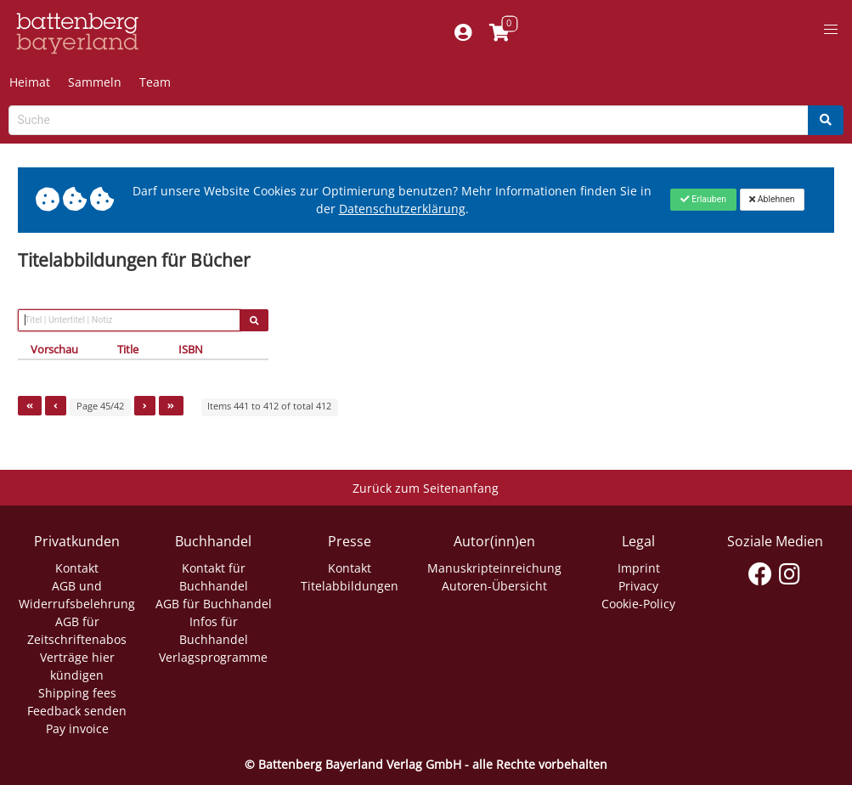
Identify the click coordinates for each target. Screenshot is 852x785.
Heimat (29, 82)
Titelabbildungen (349, 586)
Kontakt (77, 568)
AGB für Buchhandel (213, 604)
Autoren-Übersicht (494, 586)
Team (155, 82)
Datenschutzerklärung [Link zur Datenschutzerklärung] (402, 208)
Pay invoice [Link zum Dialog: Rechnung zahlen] (77, 728)
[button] (831, 29)
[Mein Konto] (462, 33)
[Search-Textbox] (408, 120)
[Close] (703, 200)
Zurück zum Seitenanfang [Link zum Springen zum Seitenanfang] (426, 488)
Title (127, 349)
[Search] (826, 120)
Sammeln (94, 82)
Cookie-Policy (638, 604)
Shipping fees (77, 693)
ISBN (190, 349)
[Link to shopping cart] (499, 33)
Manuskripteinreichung (494, 568)
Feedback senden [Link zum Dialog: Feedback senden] (77, 711)
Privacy (638, 586)
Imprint (639, 568)
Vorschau (54, 349)
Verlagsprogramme (213, 657)
